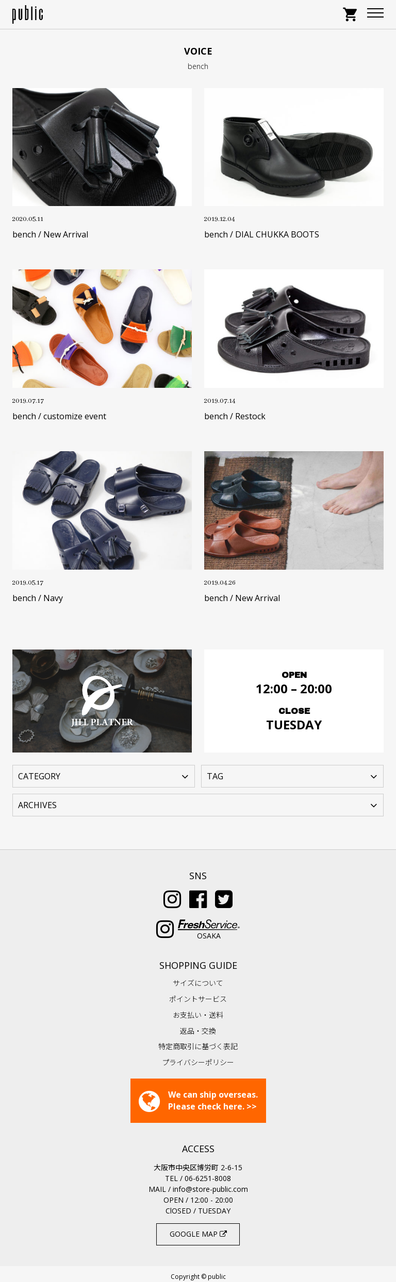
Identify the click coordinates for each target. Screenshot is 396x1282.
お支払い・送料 (198, 1010)
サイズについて (198, 978)
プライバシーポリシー (198, 1057)
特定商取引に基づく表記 (198, 1041)
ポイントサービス (198, 994)
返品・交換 (198, 1026)
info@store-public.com (210, 1184)
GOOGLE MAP (198, 1229)
